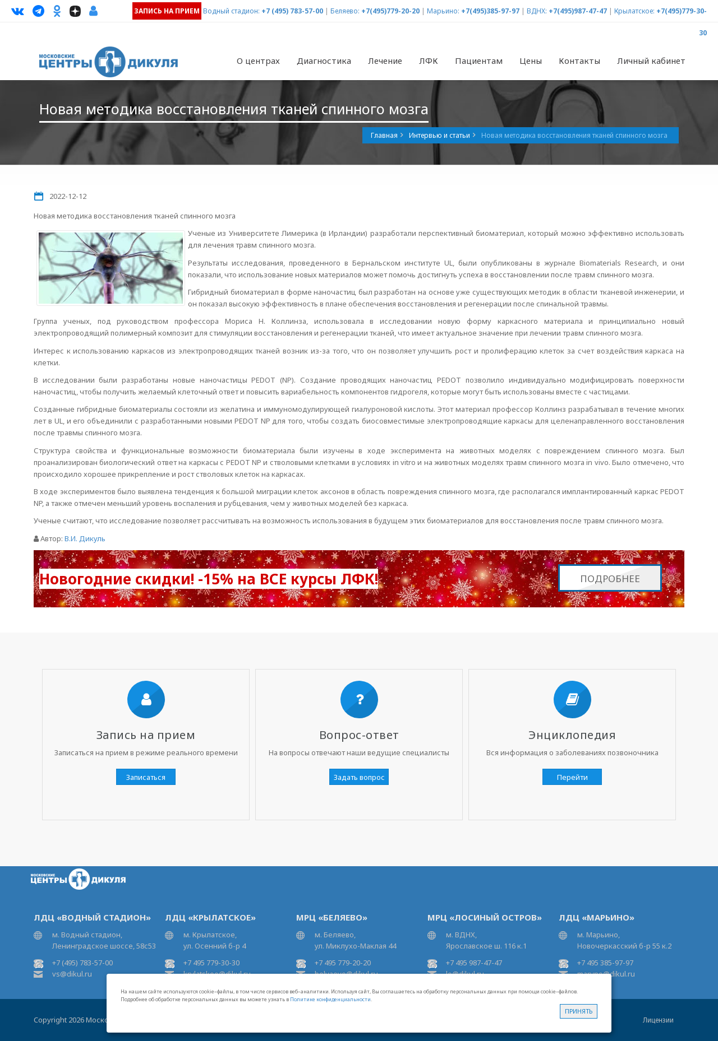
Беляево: (345, 11)
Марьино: (443, 11)
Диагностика (324, 60)
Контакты (579, 60)
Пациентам (479, 60)
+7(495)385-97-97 (490, 11)
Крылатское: (634, 11)
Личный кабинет (651, 60)
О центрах (258, 60)
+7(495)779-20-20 (390, 11)
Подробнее (610, 575)
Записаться (145, 777)
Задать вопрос (359, 777)
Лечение (385, 60)
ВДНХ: (537, 11)
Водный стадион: (231, 11)
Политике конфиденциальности (330, 999)
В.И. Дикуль (85, 538)
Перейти (572, 777)
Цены (530, 60)
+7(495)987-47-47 (578, 11)
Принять (578, 1011)
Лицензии (658, 1020)
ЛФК (428, 60)
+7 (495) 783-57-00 (292, 11)
